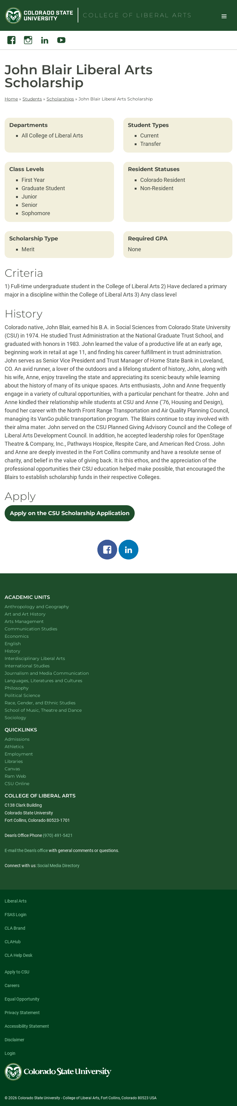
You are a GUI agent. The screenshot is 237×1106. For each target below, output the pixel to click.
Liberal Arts (16, 901)
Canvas (12, 769)
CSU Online (17, 783)
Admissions (17, 739)
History (20, 651)
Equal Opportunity (22, 999)
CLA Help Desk (18, 955)
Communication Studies (39, 629)
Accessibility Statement (27, 1026)
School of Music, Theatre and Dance (51, 710)
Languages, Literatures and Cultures (51, 680)
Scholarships (60, 99)
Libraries (14, 761)
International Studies (35, 666)
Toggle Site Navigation (224, 16)
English (20, 643)
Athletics (14, 746)
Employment (19, 754)
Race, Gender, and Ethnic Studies (48, 703)
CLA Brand (15, 928)
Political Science (30, 695)
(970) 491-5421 (58, 835)
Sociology (23, 717)
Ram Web (15, 776)
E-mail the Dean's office (26, 850)
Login (10, 1053)
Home (11, 99)
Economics (24, 636)
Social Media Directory (58, 865)
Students (32, 99)
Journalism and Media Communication (54, 673)
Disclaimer (14, 1039)
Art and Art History (33, 614)
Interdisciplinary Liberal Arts (43, 658)
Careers (12, 985)
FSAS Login (16, 914)
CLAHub (13, 941)
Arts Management (32, 621)
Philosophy (24, 688)
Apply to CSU (17, 971)
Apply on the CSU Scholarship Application (69, 513)
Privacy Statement (22, 1012)
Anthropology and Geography (44, 606)
